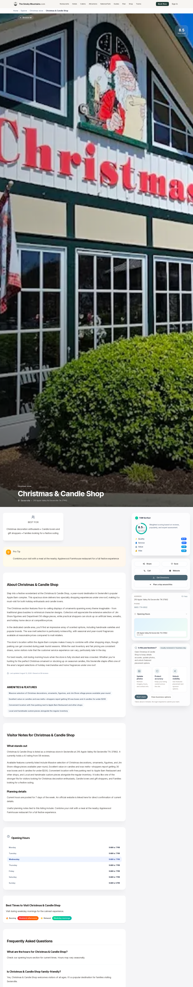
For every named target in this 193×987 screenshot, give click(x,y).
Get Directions (161, 578)
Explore (24, 11)
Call (147, 571)
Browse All (26, 18)
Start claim (141, 697)
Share (147, 564)
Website (174, 571)
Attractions (93, 4)
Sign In (175, 4)
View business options (161, 697)
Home (15, 11)
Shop (131, 4)
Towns (138, 4)
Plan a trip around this (160, 584)
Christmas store (36, 11)
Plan (124, 4)
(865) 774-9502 (140, 607)
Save (174, 564)
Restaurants (64, 4)
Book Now (162, 4)
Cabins (83, 4)
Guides (116, 4)
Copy (184, 596)
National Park (105, 4)
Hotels (74, 4)
